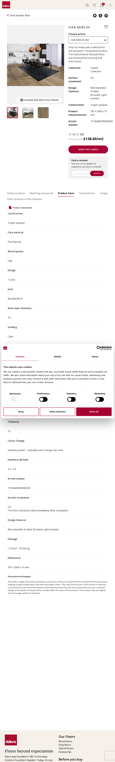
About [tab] (95, 356)
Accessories (65, 751)
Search (97, 173)
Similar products (16, 193)
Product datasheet (20, 207)
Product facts (66, 193)
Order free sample (88, 149)
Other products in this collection (24, 199)
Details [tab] (57, 356)
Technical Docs (87, 193)
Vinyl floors (65, 744)
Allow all (94, 411)
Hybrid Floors (66, 748)
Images (104, 193)
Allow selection (57, 411)
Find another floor (18, 15)
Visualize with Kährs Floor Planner (39, 100)
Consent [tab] (20, 356)
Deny (21, 411)
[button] (87, 5)
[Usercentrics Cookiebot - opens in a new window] (99, 348)
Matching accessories (41, 193)
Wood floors (65, 741)
